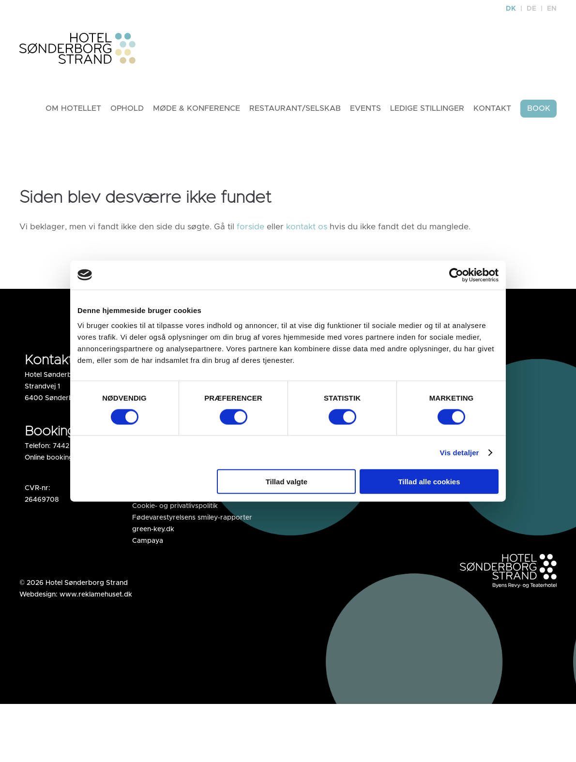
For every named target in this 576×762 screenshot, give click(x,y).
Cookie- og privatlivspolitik (175, 506)
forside (250, 227)
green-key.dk (153, 529)
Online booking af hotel (62, 457)
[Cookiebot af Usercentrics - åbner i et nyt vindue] (456, 275)
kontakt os (306, 227)
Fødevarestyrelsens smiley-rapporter (192, 517)
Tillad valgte (286, 482)
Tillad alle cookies (429, 482)
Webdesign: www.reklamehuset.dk (75, 594)
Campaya (147, 541)
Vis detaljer (459, 452)
